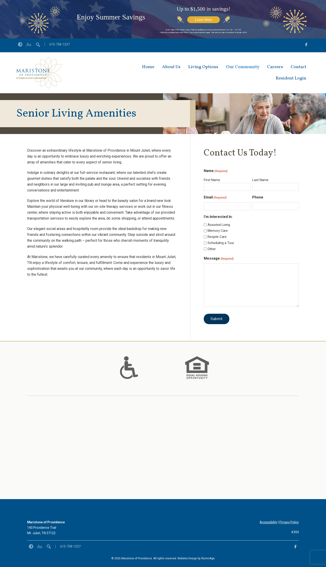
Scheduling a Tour (221, 243)
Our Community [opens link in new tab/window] (242, 67)
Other (212, 249)
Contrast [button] (20, 44)
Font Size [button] (28, 44)
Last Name (260, 180)
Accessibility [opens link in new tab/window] (268, 522)
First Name (212, 180)
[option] (129, 368)
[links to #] (129, 373)
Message (219, 259)
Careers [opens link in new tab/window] (275, 67)
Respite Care (217, 237)
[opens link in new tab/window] (306, 45)
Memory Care (218, 231)
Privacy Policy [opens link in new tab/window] (289, 522)
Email (215, 198)
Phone (257, 197)
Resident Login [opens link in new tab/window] (291, 78)
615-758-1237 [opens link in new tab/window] (59, 44)
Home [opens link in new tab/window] (148, 67)
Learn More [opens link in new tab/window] (203, 20)
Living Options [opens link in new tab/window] (203, 67)
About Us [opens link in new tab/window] (171, 67)
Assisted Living (219, 225)
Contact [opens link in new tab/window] (298, 67)
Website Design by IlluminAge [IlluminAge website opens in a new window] (196, 558)
